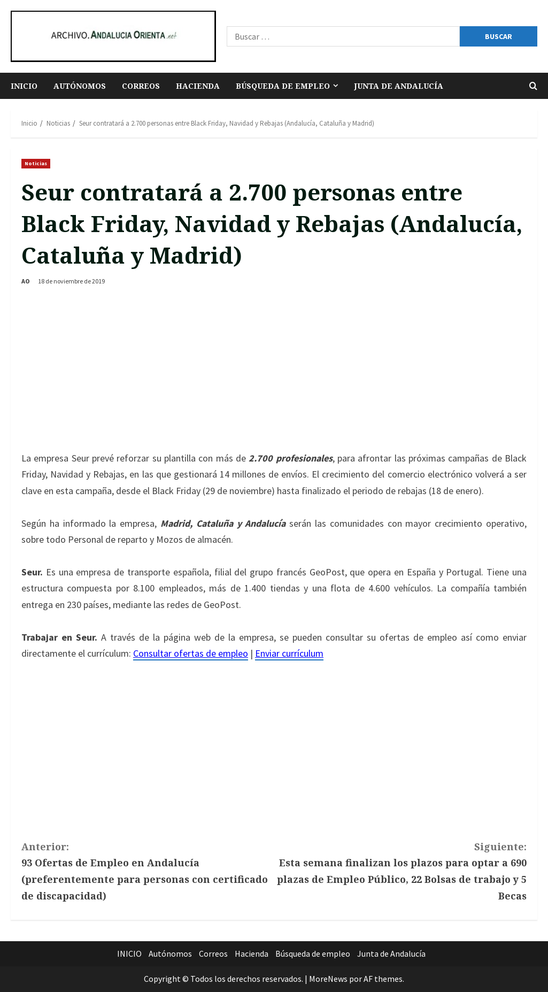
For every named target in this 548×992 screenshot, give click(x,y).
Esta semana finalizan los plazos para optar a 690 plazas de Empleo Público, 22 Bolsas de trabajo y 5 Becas (400, 870)
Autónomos (79, 86)
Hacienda (198, 86)
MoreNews (328, 978)
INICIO (24, 86)
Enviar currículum (289, 653)
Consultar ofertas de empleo (190, 653)
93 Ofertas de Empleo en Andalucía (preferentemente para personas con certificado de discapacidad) (147, 870)
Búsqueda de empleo (283, 86)
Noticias (36, 163)
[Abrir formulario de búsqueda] (533, 85)
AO (25, 281)
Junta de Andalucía (398, 86)
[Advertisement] (274, 370)
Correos (141, 86)
